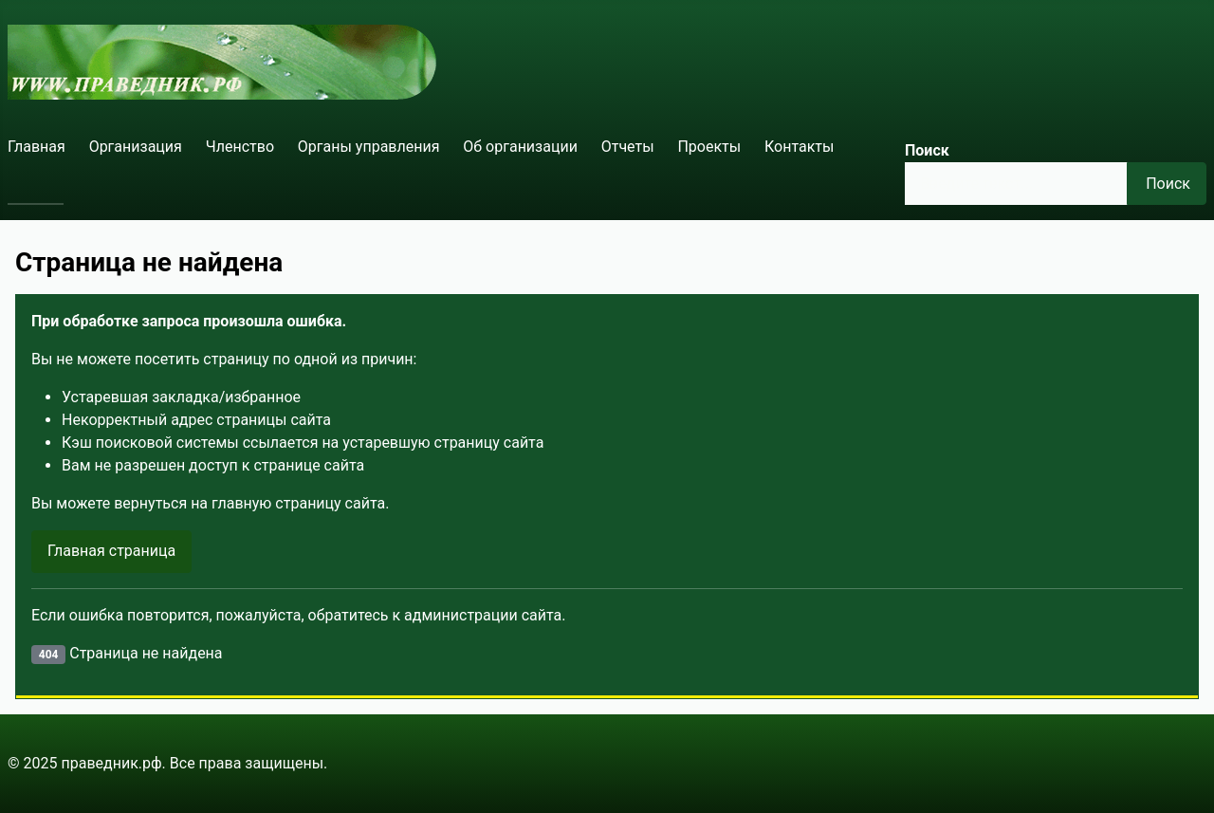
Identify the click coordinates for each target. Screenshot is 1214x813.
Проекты (709, 147)
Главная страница (111, 551)
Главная (36, 147)
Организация (135, 147)
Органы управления (369, 147)
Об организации (520, 147)
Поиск (927, 150)
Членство (240, 147)
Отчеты (627, 147)
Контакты (799, 147)
